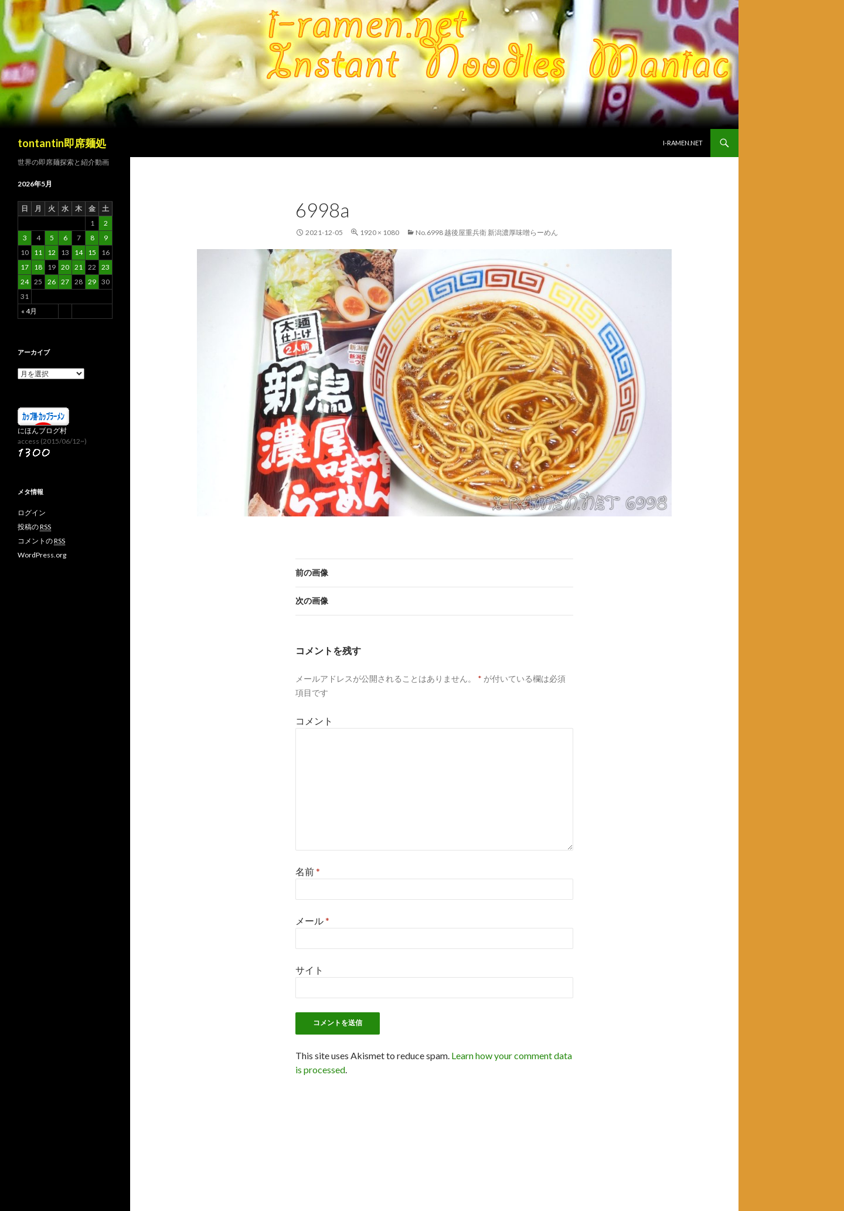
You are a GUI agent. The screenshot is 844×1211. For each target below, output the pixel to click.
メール (312, 920)
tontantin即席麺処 (62, 143)
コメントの (41, 541)
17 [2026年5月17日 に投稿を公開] (25, 267)
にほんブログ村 (42, 430)
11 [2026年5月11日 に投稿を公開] (38, 252)
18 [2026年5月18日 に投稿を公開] (38, 267)
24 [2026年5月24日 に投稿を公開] (25, 281)
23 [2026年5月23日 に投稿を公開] (105, 267)
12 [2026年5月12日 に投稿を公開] (51, 252)
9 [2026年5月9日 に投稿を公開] (106, 237)
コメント (314, 720)
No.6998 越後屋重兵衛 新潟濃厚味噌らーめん (487, 232)
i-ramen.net (683, 143)
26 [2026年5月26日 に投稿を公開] (51, 281)
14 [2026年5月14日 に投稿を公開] (78, 252)
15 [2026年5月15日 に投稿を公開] (92, 252)
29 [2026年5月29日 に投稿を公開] (92, 281)
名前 (307, 871)
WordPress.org (42, 554)
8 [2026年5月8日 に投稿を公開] (92, 237)
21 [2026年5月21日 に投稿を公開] (78, 267)
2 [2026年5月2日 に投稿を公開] (106, 223)
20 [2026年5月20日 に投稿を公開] (65, 267)
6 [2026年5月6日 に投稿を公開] (65, 237)
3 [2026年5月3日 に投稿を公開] (25, 237)
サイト (309, 969)
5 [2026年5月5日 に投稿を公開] (52, 237)
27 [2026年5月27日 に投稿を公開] (65, 281)
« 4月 (29, 311)
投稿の (34, 527)
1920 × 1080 (379, 232)
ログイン (32, 512)
